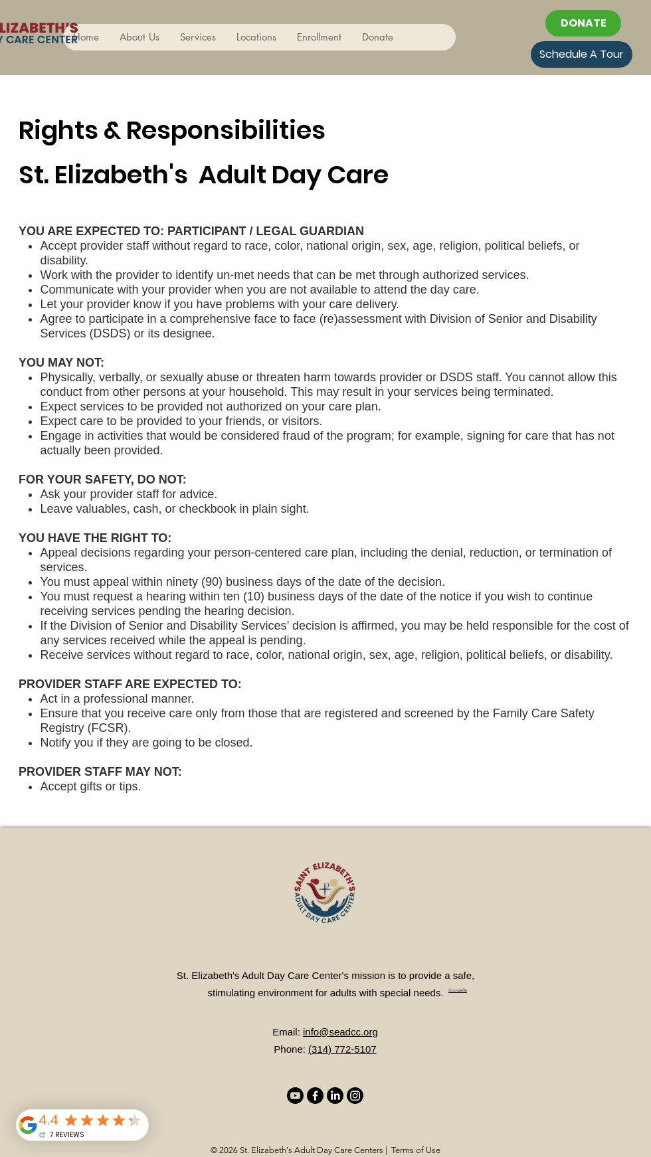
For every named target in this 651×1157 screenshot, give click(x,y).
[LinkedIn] (335, 1095)
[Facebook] (315, 1095)
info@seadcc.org (340, 1031)
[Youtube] (295, 1095)
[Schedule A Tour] (581, 54)
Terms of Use (415, 1150)
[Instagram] (355, 1095)
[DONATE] (583, 23)
